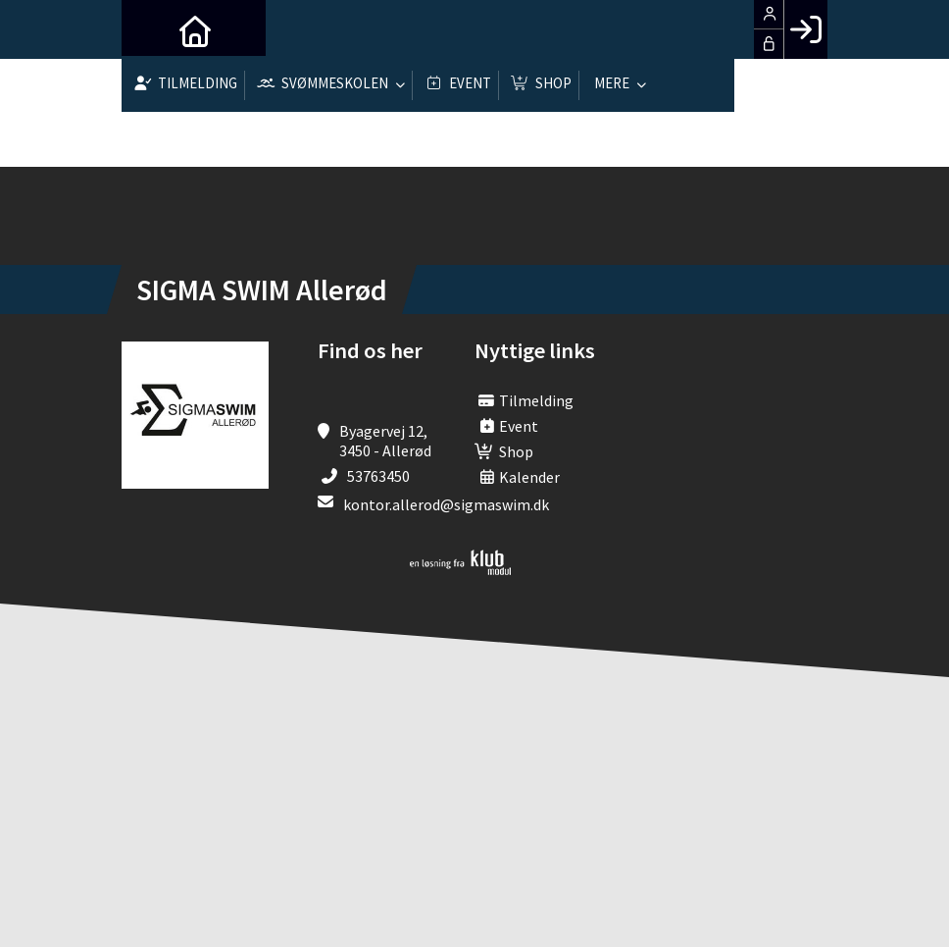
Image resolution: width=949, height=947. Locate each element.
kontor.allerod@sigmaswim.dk (446, 504)
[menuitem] (151, 29)
